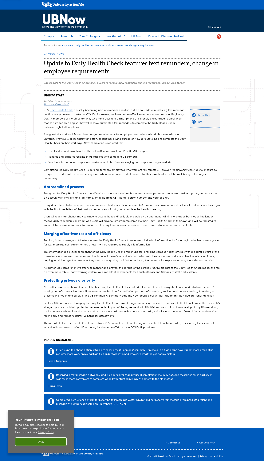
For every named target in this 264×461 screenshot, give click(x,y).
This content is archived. (56, 104)
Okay (41, 441)
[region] (41, 431)
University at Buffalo (165, 456)
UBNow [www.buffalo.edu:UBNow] (46, 45)
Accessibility (216, 456)
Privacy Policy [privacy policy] (46, 432)
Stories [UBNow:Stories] (57, 45)
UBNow (62, 18)
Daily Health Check (61, 110)
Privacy (203, 456)
